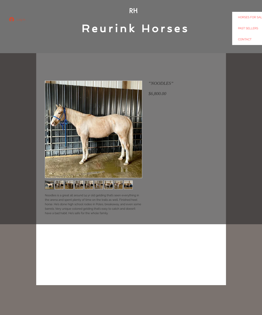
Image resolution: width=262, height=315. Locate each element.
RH (133, 10)
